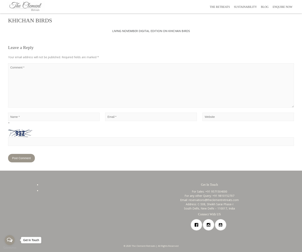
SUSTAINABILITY (245, 6)
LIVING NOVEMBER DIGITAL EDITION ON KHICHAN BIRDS (151, 31)
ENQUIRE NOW (282, 6)
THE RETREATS (220, 6)
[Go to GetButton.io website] (9, 248)
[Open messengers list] (10, 240)
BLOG (265, 6)
